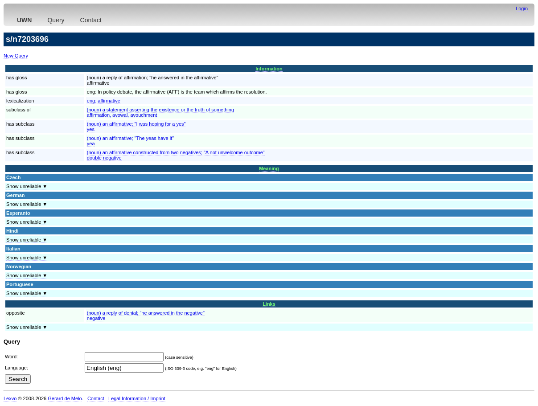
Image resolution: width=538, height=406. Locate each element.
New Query (16, 55)
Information (269, 68)
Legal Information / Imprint (136, 398)
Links (269, 304)
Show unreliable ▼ (26, 186)
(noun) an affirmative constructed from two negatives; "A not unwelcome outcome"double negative (176, 155)
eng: (103, 100)
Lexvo (10, 398)
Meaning (269, 168)
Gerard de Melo (65, 398)
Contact (91, 20)
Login (522, 8)
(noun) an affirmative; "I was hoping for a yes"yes (136, 126)
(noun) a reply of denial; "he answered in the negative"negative (146, 315)
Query (55, 20)
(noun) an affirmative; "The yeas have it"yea (130, 140)
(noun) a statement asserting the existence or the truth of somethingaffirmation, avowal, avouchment (160, 112)
